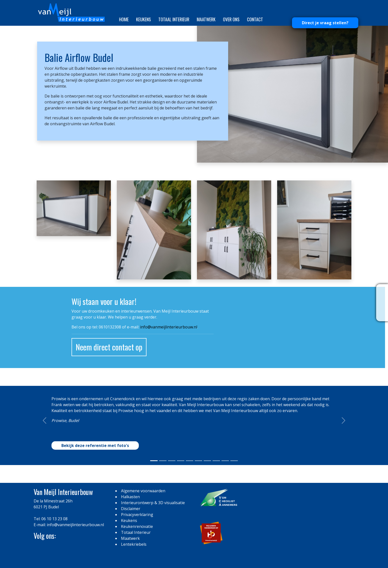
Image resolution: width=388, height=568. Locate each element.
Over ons (231, 19)
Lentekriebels (133, 544)
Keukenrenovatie (137, 526)
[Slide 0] (154, 461)
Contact (255, 19)
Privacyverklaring (137, 514)
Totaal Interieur (173, 19)
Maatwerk (206, 19)
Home (124, 19)
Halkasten (130, 496)
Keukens (143, 19)
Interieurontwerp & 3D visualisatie (153, 502)
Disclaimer (130, 508)
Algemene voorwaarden (143, 491)
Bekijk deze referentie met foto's (95, 445)
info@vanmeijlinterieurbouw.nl (168, 327)
